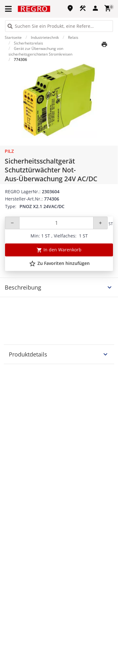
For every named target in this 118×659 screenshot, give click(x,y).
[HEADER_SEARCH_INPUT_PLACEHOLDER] (59, 26)
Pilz (9, 151)
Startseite (13, 37)
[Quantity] (56, 223)
